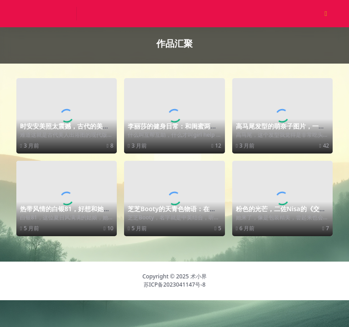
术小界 (198, 276)
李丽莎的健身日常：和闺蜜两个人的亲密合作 (172, 130)
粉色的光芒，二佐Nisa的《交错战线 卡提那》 (281, 212)
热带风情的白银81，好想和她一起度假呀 (65, 212)
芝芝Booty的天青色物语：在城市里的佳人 (172, 212)
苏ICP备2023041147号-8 (175, 284)
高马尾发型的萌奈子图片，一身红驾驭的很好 (280, 130)
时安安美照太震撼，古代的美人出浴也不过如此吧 (64, 130)
